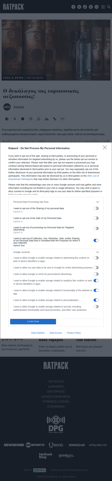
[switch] (96, 208)
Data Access (56, 333)
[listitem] (56, 202)
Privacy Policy (74, 333)
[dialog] (56, 240)
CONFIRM (33, 321)
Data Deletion (38, 333)
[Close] (106, 148)
